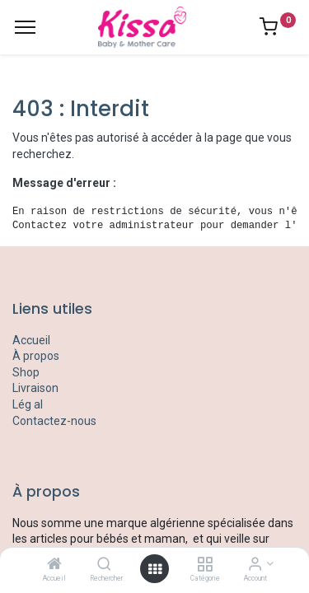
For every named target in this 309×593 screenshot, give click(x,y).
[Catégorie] (205, 565)
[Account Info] (255, 565)
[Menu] (25, 27)
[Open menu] (155, 569)
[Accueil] (54, 565)
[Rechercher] (104, 565)
